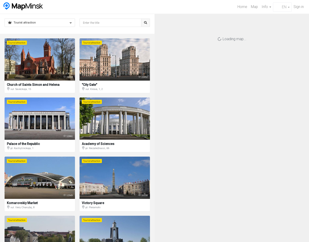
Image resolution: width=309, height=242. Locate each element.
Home (242, 7)
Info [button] (266, 7)
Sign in (299, 7)
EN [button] (282, 7)
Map (254, 7)
